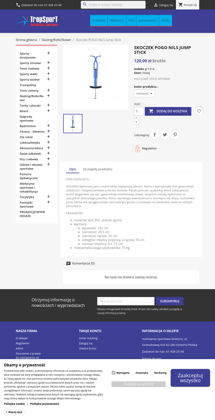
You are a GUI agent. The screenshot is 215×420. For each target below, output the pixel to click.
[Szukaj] (113, 5)
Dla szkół (26, 137)
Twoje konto (90, 331)
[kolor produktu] (144, 93)
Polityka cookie (14, 404)
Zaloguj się (86, 343)
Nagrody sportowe (26, 118)
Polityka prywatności (44, 404)
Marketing (160, 372)
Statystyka (142, 372)
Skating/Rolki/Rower (32, 98)
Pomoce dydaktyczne (29, 176)
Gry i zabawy (29, 159)
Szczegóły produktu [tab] (98, 169)
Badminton (28, 126)
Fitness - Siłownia (32, 131)
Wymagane (122, 372)
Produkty (117, 20)
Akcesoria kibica (31, 148)
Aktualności (147, 20)
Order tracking (88, 338)
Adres (165, 20)
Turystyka (27, 197)
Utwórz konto (87, 348)
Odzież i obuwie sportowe (31, 166)
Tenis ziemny (29, 90)
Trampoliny (28, 85)
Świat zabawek (30, 154)
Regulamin (22, 343)
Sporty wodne (30, 79)
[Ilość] (139, 111)
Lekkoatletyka (30, 142)
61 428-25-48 (52, 5)
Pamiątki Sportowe (27, 204)
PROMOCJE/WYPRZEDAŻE (32, 214)
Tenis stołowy (29, 68)
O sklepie (98, 20)
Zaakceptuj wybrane (138, 384)
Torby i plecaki (30, 105)
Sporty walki (28, 74)
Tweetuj (165, 135)
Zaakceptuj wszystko (190, 378)
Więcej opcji (15, 412)
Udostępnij (155, 135)
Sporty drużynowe (28, 55)
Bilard (24, 111)
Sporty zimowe (30, 63)
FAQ (131, 20)
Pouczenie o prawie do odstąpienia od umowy (28, 358)
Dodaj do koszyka (168, 111)
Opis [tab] (72, 169)
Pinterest (175, 135)
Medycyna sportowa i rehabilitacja (29, 187)
